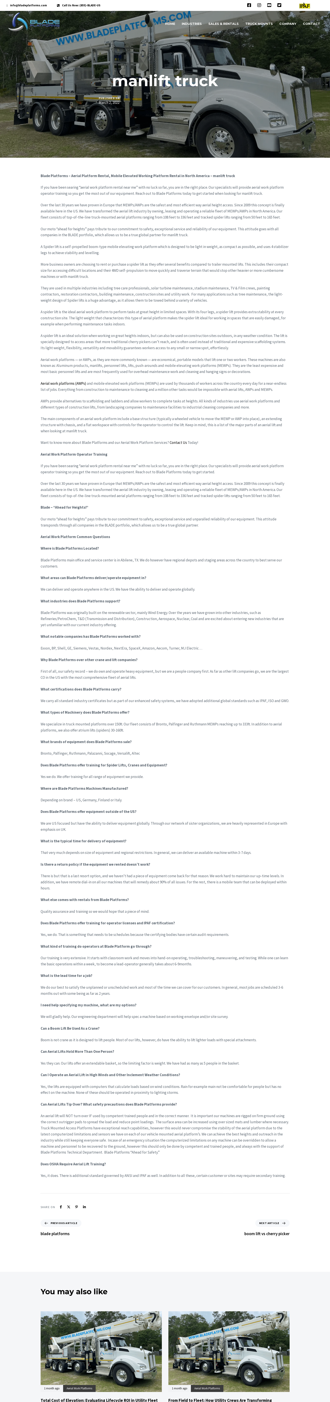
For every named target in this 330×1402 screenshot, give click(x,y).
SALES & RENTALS (223, 24)
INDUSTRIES (192, 24)
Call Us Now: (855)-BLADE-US (81, 5)
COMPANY (287, 24)
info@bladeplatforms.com (28, 5)
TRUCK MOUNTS (259, 24)
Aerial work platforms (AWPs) (63, 383)
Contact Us (178, 442)
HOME (170, 24)
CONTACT (311, 24)
